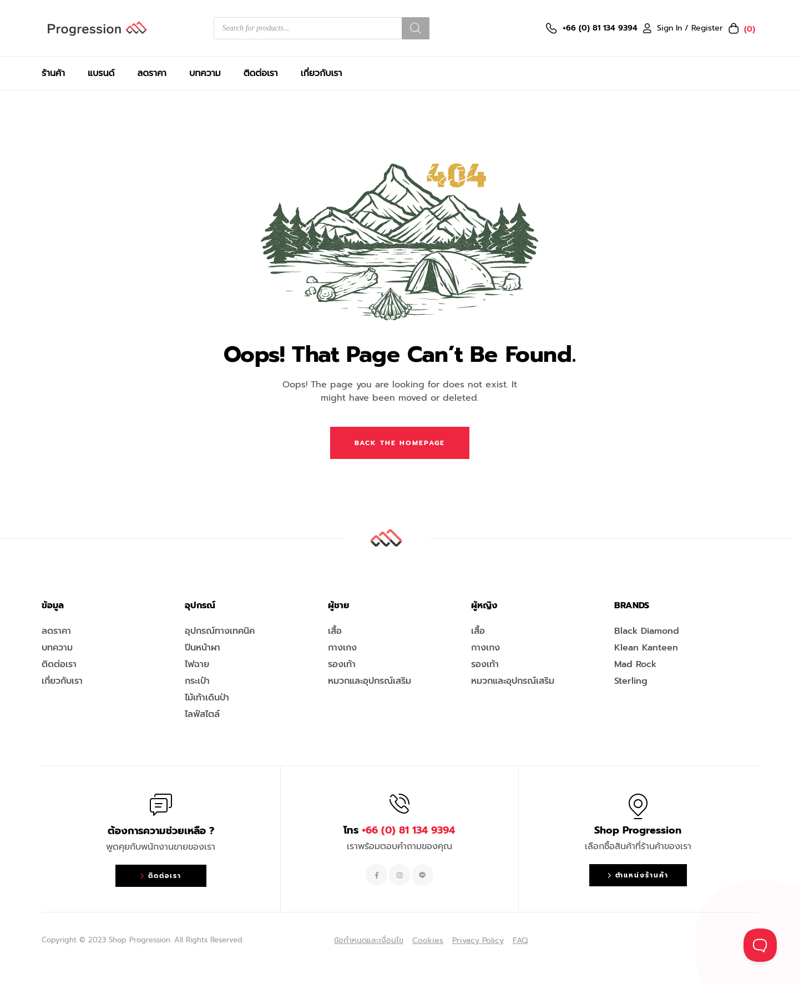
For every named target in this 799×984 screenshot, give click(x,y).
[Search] (415, 28)
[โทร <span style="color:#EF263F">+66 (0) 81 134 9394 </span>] (399, 804)
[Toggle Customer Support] (760, 945)
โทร (399, 830)
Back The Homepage (400, 443)
